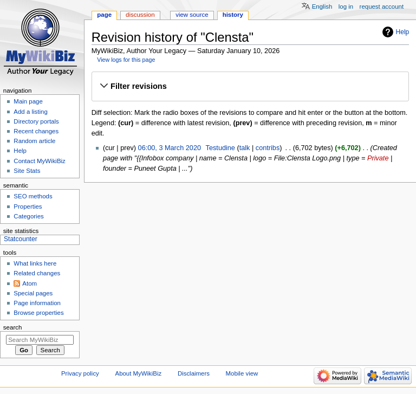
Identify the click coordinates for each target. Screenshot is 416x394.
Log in (346, 6)
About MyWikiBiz (138, 373)
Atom (29, 283)
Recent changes (36, 131)
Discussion (140, 14)
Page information (37, 303)
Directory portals (36, 121)
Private (378, 158)
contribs (268, 148)
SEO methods (33, 196)
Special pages (33, 293)
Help (403, 32)
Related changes (37, 273)
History (233, 14)
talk (244, 148)
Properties (28, 206)
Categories (28, 216)
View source (192, 14)
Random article (34, 141)
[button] (250, 86)
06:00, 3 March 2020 (169, 148)
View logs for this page (126, 59)
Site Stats (27, 170)
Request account (382, 6)
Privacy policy (80, 373)
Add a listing (30, 111)
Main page (28, 101)
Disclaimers (194, 373)
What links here (35, 263)
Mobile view (242, 373)
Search (12, 327)
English (322, 6)
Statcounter (20, 239)
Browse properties (38, 312)
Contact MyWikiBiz (39, 161)
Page (104, 14)
